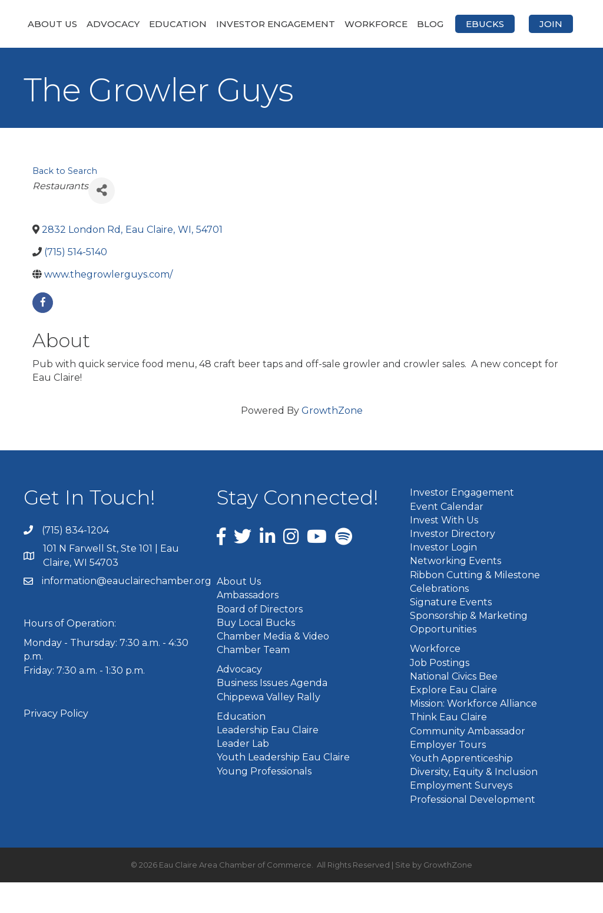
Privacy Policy (56, 744)
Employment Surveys (461, 816)
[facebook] (42, 334)
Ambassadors (248, 626)
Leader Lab (243, 774)
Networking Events (455, 592)
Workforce (504, 23)
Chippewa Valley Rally (268, 727)
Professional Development (472, 830)
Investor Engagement (279, 23)
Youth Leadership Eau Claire (283, 788)
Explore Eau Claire (453, 721)
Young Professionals (264, 801)
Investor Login (443, 578)
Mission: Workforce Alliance (473, 734)
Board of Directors (260, 639)
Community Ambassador (467, 761)
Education (181, 23)
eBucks (272, 55)
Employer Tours (448, 775)
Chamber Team (253, 681)
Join (338, 55)
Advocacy (116, 23)
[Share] (101, 221)
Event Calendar (446, 537)
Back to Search (64, 202)
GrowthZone (332, 441)
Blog (558, 23)
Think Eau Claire (448, 748)
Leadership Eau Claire (268, 761)
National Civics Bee (454, 707)
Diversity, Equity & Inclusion (474, 803)
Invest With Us (444, 550)
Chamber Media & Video (273, 667)
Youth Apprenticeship (461, 789)
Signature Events (451, 632)
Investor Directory (452, 564)
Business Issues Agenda (272, 714)
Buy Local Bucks (256, 653)
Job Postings (439, 693)
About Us (56, 23)
